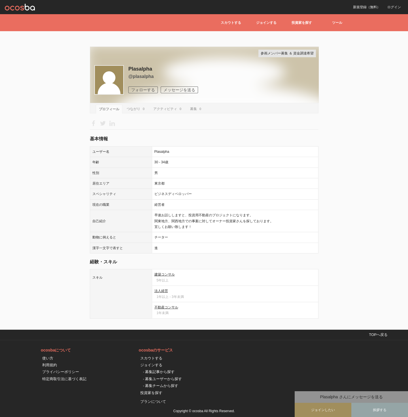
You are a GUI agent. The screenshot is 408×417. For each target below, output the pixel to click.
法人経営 (161, 291)
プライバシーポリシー (60, 372)
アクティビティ (168, 109)
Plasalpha (140, 69)
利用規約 (49, 365)
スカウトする (231, 23)
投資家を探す (302, 23)
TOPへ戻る (378, 335)
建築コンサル (164, 274)
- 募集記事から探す (159, 372)
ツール (337, 23)
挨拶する (379, 410)
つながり (136, 109)
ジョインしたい (323, 410)
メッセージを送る (179, 90)
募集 (196, 109)
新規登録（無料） (366, 7)
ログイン (394, 7)
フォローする (143, 90)
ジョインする (266, 23)
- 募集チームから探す (160, 386)
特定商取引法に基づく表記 (64, 379)
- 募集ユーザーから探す (162, 379)
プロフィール (109, 109)
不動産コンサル (166, 307)
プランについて (153, 401)
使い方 (47, 358)
